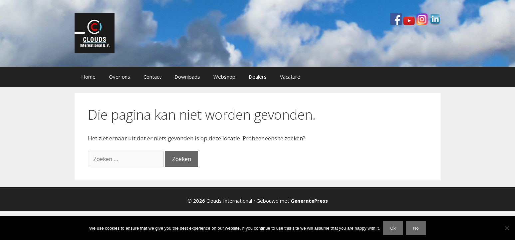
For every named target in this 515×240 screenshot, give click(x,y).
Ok (393, 228)
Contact (152, 76)
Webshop (224, 76)
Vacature (290, 76)
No (416, 228)
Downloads (187, 76)
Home (88, 76)
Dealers (258, 76)
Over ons (119, 76)
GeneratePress (309, 200)
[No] (506, 228)
